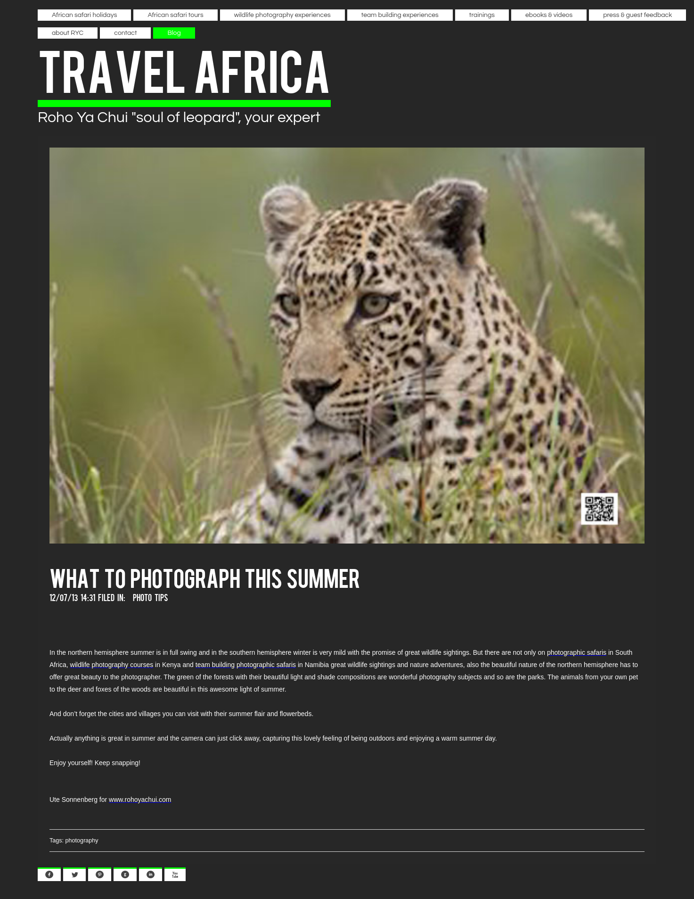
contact (125, 33)
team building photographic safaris (246, 664)
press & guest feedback (637, 15)
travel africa (184, 69)
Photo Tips (150, 597)
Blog (173, 33)
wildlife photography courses (112, 664)
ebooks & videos (548, 15)
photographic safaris (576, 652)
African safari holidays (84, 15)
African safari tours (175, 15)
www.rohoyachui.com (140, 799)
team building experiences (400, 15)
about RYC (67, 33)
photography (81, 840)
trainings (482, 15)
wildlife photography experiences (282, 15)
